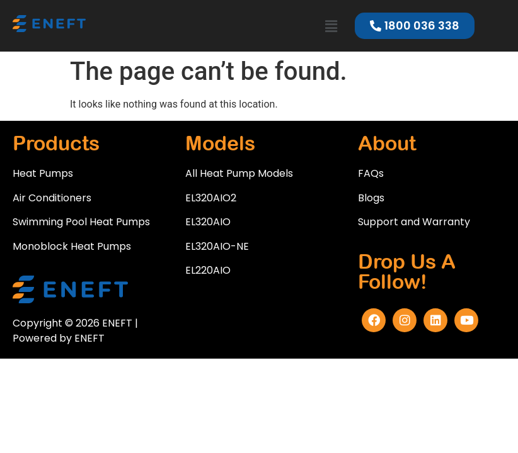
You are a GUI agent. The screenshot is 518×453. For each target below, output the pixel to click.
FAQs (371, 173)
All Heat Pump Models (239, 173)
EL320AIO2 (210, 198)
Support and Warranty (414, 222)
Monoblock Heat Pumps (72, 246)
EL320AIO (208, 222)
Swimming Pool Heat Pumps (81, 222)
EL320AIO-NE (217, 246)
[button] (331, 27)
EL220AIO (208, 270)
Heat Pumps (43, 173)
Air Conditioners (52, 198)
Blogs (371, 198)
